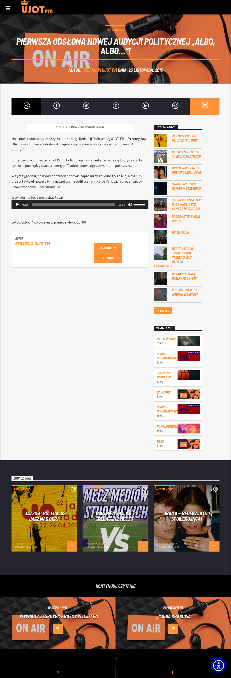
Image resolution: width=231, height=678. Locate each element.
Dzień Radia (180, 232)
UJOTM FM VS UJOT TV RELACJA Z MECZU (186, 154)
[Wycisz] (130, 204)
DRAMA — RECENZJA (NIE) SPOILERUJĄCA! (186, 170)
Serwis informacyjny (167, 356)
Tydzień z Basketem (164, 375)
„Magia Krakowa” (174, 616)
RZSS (160, 441)
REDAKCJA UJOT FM (99, 70)
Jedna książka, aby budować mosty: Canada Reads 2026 (186, 204)
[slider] (73, 204)
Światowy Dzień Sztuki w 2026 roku (186, 186)
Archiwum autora (108, 253)
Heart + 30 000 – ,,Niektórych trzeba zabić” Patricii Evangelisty (174, 257)
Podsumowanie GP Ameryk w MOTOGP (185, 292)
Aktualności (115, 30)
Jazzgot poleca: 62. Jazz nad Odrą (185, 138)
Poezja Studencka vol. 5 (186, 218)
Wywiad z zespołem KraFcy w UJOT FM (58, 616)
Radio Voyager (167, 339)
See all (163, 311)
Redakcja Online (25, 544)
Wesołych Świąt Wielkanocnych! (184, 276)
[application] (80, 204)
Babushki (164, 392)
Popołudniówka (169, 426)
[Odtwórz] (17, 204)
